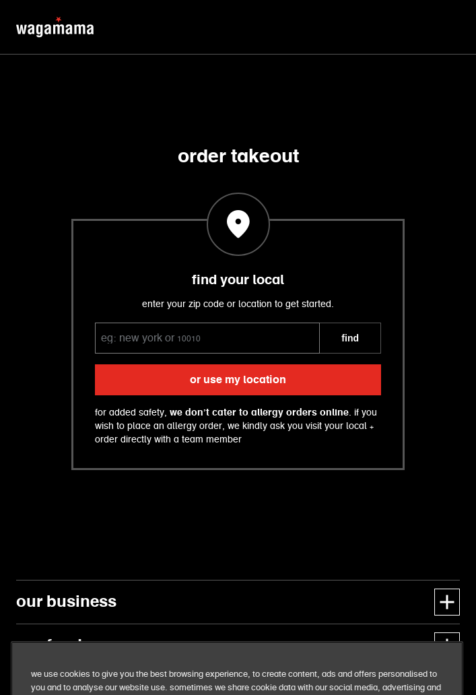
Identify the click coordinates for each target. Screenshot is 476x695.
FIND (350, 338)
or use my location (238, 379)
